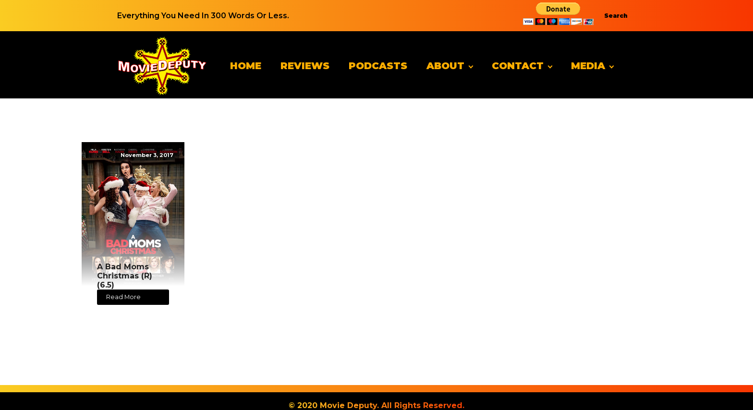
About (445, 66)
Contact (518, 66)
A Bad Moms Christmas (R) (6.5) (124, 275)
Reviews (304, 66)
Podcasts (378, 66)
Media (588, 66)
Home (245, 66)
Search (616, 15)
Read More (123, 297)
